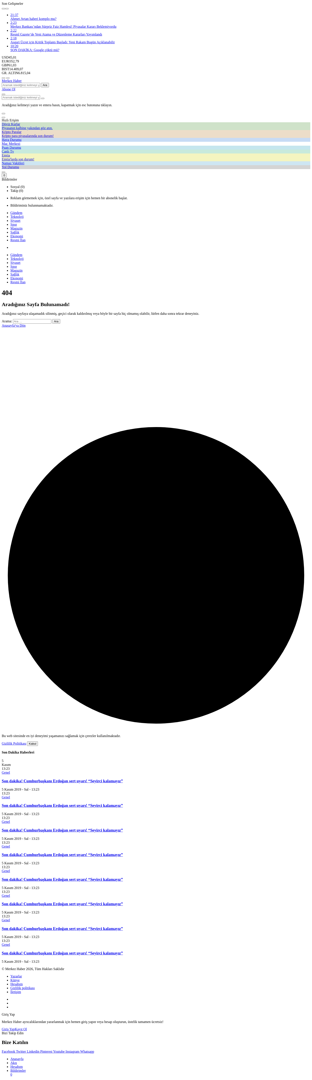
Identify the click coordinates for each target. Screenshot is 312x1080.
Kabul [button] (32, 743)
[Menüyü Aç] (8, 78)
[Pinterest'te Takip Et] (46, 1051)
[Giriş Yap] (3, 172)
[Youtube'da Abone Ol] (59, 1051)
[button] (3, 113)
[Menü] (3, 78)
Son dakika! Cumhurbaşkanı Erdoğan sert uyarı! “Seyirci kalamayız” (62, 781)
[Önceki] (3, 8)
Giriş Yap (8, 1029)
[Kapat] (3, 117)
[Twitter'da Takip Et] (21, 1051)
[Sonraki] (7, 8)
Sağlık (14, 232)
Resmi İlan (18, 240)
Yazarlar (16, 976)
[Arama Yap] (3, 94)
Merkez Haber (12, 81)
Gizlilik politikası (22, 988)
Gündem (16, 213)
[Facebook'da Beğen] (9, 1051)
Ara (45, 85)
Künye (15, 980)
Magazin (16, 228)
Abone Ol (8, 89)
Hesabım (16, 984)
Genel (6, 772)
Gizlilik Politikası (14, 743)
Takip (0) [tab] (16, 191)
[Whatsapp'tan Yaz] (87, 1051)
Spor (13, 224)
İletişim (15, 992)
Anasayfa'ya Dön (14, 325)
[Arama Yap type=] (42, 98)
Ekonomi (16, 236)
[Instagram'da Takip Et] (73, 1051)
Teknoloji (17, 217)
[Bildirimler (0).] (4, 175)
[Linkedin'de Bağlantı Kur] (33, 1051)
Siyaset (15, 220)
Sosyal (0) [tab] (17, 187)
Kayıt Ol (21, 1029)
